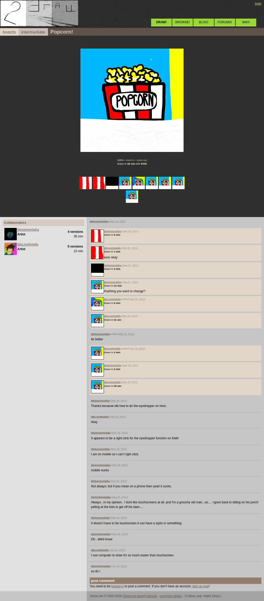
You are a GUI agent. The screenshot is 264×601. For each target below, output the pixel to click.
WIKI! (246, 22)
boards (9, 32)
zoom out (142, 160)
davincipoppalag (101, 432)
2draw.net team (133, 596)
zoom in (130, 160)
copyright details (171, 596)
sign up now (200, 586)
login (258, 3)
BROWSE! (182, 22)
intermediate (33, 32)
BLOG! (204, 22)
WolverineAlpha (28, 230)
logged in (117, 586)
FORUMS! (225, 22)
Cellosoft (151, 596)
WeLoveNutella (27, 244)
